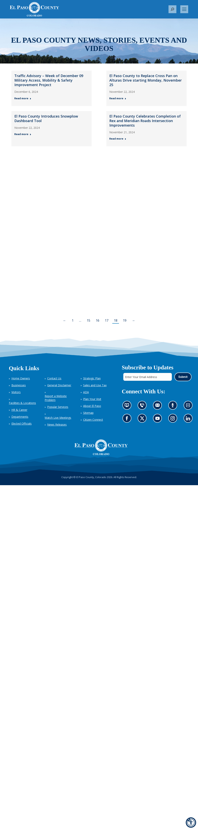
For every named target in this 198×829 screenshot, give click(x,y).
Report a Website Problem (56, 398)
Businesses (18, 385)
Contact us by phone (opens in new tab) (143, 406)
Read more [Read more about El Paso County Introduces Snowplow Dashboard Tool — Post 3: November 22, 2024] (22, 134)
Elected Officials (21, 423)
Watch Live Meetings (58, 418)
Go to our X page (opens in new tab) (143, 419)
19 (124, 320)
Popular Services (57, 407)
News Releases (57, 424)
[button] (172, 9)
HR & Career (19, 410)
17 (106, 320)
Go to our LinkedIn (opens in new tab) (189, 419)
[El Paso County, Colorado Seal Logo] (101, 447)
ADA (86, 392)
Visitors (16, 392)
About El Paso (92, 406)
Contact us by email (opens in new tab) (158, 406)
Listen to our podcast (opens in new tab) (173, 406)
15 (88, 320)
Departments (19, 417)
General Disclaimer (59, 385)
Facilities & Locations (22, 403)
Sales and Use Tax (95, 385)
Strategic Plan (92, 378)
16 (97, 320)
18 (115, 320)
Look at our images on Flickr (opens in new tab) (189, 406)
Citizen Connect (93, 419)
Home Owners (20, 378)
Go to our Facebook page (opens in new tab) (128, 419)
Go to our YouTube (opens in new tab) (158, 419)
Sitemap (88, 413)
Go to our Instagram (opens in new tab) (173, 419)
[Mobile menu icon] (184, 9)
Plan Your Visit (92, 399)
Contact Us (54, 378)
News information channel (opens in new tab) (128, 406)
